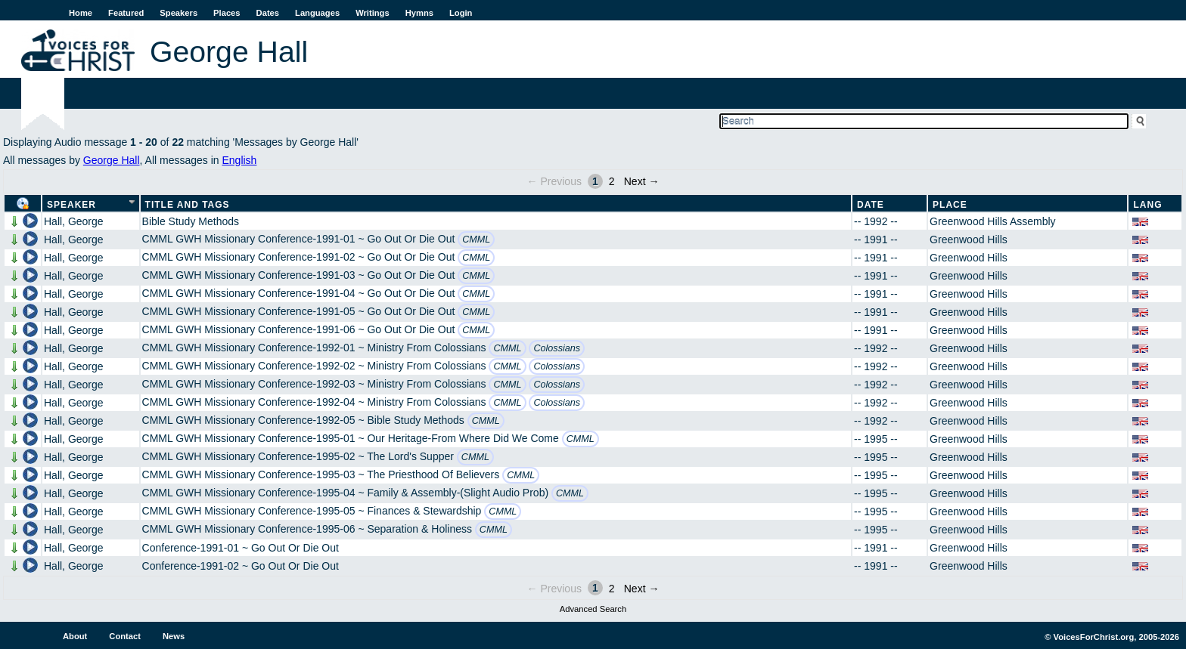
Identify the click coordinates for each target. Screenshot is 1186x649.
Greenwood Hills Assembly (993, 221)
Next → (642, 181)
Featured (126, 12)
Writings (372, 12)
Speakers (178, 12)
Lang (1147, 204)
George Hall (111, 160)
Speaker (71, 204)
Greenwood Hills (968, 239)
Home (80, 12)
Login (460, 12)
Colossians (556, 348)
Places (226, 12)
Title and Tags (187, 204)
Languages (317, 12)
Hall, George (74, 221)
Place (950, 204)
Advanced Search (593, 608)
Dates (267, 12)
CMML (476, 239)
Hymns (419, 12)
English (239, 160)
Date (870, 204)
